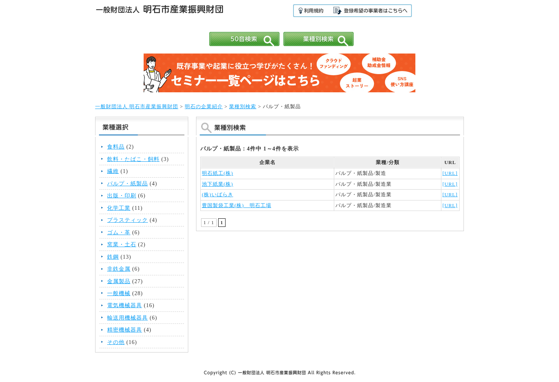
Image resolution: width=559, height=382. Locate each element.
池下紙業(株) (217, 184)
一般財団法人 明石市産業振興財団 (136, 106)
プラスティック (127, 220)
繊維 (113, 171)
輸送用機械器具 (127, 318)
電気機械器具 (124, 305)
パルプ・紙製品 (127, 183)
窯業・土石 (121, 244)
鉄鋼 (113, 257)
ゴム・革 (118, 232)
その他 (116, 342)
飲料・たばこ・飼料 (133, 159)
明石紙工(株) (217, 173)
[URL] (450, 173)
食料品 (116, 146)
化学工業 (118, 208)
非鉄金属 (118, 269)
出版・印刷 (121, 195)
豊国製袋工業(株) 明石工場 (236, 205)
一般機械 (118, 293)
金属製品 (118, 281)
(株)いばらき (217, 194)
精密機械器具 (124, 330)
